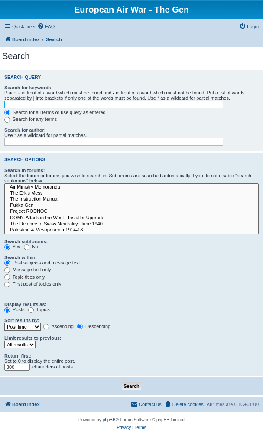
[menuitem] (46, 26)
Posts (14, 309)
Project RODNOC (131, 211)
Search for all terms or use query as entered (55, 112)
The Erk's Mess (131, 193)
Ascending (58, 326)
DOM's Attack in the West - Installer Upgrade (131, 218)
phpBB (109, 419)
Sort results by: (21, 320)
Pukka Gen (131, 205)
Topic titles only (24, 277)
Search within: (20, 257)
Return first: (18, 355)
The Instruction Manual (131, 199)
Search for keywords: (28, 87)
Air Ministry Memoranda (131, 187)
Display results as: (25, 304)
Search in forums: (24, 170)
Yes (12, 246)
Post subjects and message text (42, 262)
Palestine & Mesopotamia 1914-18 (131, 230)
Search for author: (24, 130)
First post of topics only (33, 283)
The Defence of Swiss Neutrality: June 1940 (131, 224)
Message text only (27, 269)
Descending (93, 326)
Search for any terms (30, 119)
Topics (39, 309)
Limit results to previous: (32, 338)
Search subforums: (26, 241)
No (31, 246)
